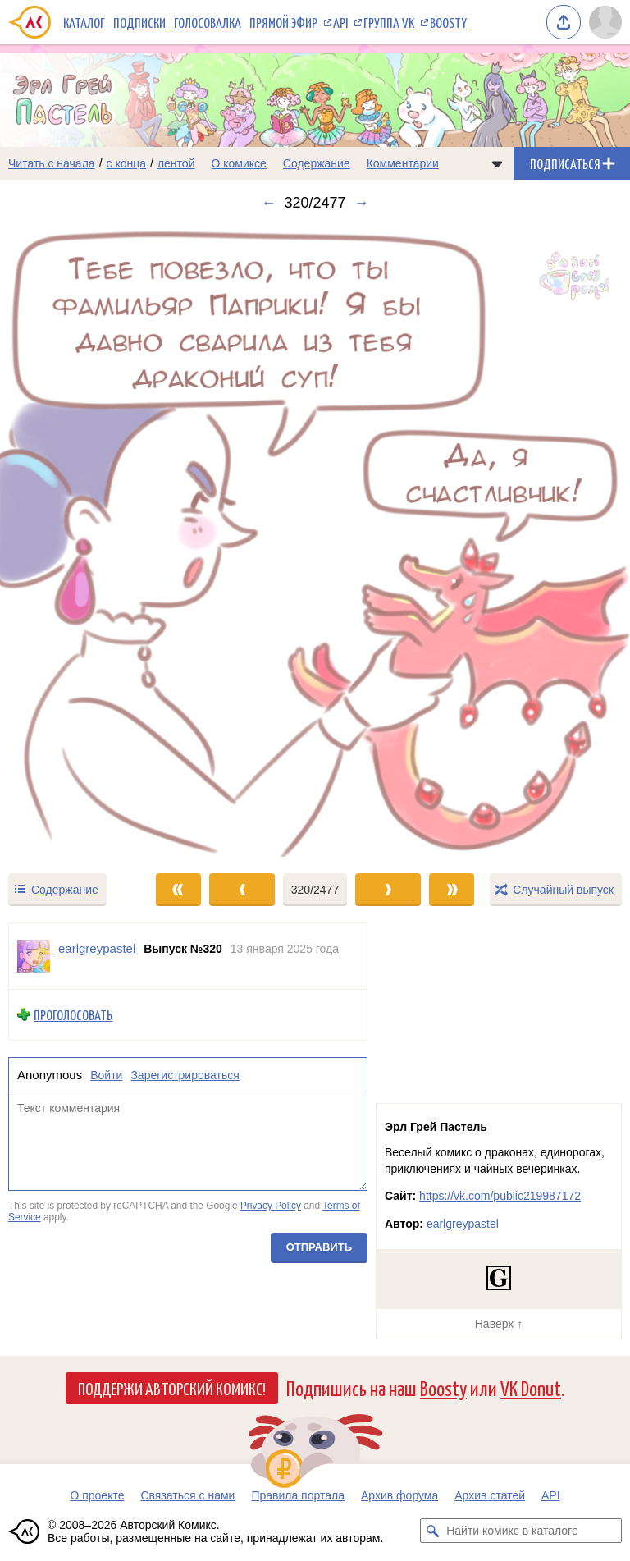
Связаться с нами (187, 1495)
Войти (106, 1075)
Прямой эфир (283, 22)
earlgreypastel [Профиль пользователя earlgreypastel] (96, 948)
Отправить (319, 1248)
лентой (176, 163)
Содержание (316, 163)
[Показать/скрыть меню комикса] (497, 163)
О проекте (97, 1495)
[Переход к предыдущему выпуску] (79, 542)
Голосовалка (207, 22)
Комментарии (403, 163)
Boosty (448, 22)
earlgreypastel (463, 1223)
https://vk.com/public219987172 (500, 1195)
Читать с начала (51, 163)
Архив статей (489, 1495)
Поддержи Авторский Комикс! (172, 1387)
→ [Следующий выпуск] (361, 203)
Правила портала (298, 1495)
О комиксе (238, 163)
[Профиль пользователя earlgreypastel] (33, 956)
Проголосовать (73, 1014)
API (340, 22)
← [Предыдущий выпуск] (268, 203)
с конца (127, 163)
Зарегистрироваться (184, 1075)
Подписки (139, 22)
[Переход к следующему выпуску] (315, 542)
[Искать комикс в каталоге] (432, 1530)
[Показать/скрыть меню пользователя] (605, 22)
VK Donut (530, 1387)
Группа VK (388, 22)
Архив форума (399, 1495)
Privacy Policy (270, 1205)
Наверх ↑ (499, 1323)
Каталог (84, 22)
